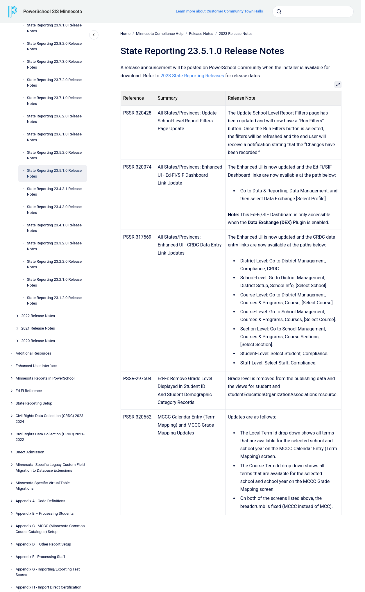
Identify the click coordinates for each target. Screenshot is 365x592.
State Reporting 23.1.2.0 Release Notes (54, 301)
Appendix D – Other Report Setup (43, 544)
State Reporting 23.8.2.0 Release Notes (54, 46)
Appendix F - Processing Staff (40, 557)
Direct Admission (30, 452)
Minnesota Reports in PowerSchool (45, 378)
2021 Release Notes (38, 328)
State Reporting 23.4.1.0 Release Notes (54, 228)
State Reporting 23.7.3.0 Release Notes (54, 64)
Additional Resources (33, 353)
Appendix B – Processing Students (45, 513)
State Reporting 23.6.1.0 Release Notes (54, 137)
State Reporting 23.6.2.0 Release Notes (54, 119)
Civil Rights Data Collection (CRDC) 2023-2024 (50, 419)
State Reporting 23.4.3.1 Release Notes (54, 192)
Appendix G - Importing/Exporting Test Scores (48, 572)
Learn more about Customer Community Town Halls (219, 11)
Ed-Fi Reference (29, 391)
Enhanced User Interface (36, 366)
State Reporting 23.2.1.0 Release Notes (54, 282)
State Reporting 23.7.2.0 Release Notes (54, 83)
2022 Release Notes (38, 316)
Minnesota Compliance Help (159, 33)
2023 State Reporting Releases (192, 75)
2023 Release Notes (236, 33)
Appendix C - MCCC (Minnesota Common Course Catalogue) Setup (50, 529)
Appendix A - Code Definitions (40, 501)
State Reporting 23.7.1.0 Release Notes (54, 101)
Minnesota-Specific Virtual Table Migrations (43, 486)
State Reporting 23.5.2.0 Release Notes (54, 155)
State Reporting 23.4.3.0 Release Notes (54, 210)
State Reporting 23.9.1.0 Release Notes (54, 28)
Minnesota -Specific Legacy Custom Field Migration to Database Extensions (50, 467)
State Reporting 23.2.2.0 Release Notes (54, 264)
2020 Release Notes (38, 341)
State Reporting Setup (34, 403)
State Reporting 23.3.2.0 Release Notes (54, 246)
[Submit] (279, 11)
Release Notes (201, 33)
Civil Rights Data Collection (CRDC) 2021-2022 (50, 437)
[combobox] (313, 11)
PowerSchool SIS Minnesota (52, 11)
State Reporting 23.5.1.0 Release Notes (54, 173)
